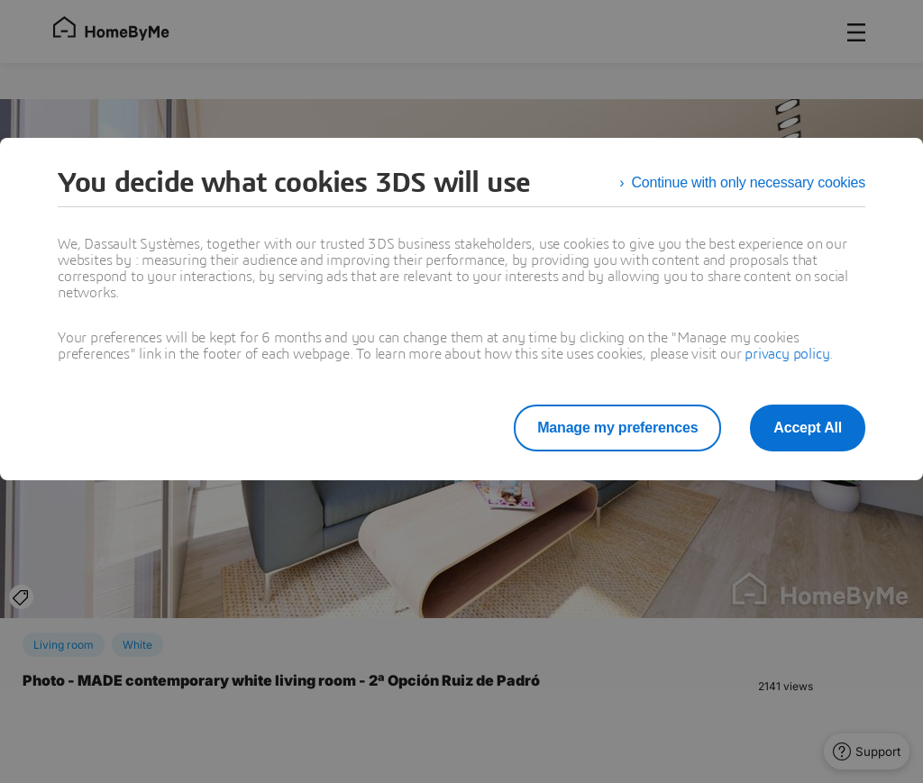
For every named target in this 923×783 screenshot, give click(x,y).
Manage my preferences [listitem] (617, 427)
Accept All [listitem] (807, 427)
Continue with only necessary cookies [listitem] (748, 182)
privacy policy (787, 354)
